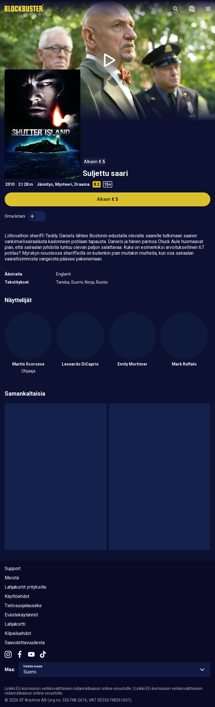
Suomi (77, 282)
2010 (10, 184)
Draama (82, 184)
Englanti (63, 274)
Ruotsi (102, 282)
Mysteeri (63, 184)
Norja (89, 282)
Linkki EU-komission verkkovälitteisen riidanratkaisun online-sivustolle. (68, 688)
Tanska (62, 282)
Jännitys (45, 184)
